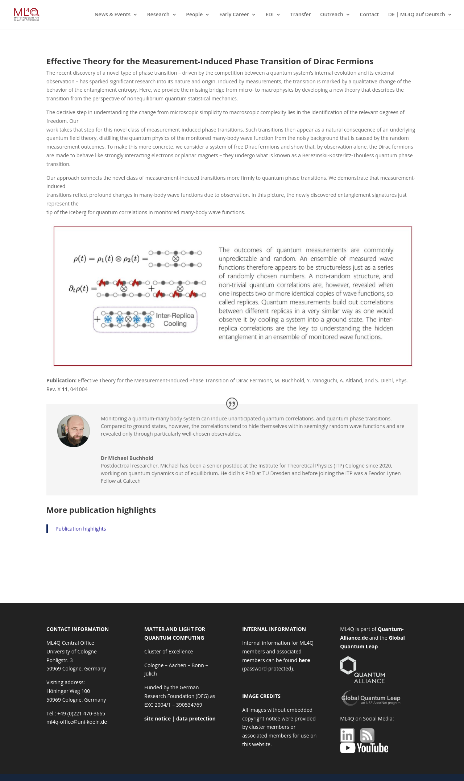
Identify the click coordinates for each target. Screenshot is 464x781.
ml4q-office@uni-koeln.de (76, 721)
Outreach (331, 15)
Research (158, 15)
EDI (270, 15)
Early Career (234, 15)
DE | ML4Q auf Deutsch (416, 15)
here (304, 660)
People (194, 15)
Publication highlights (80, 528)
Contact (369, 15)
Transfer (300, 15)
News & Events (113, 15)
